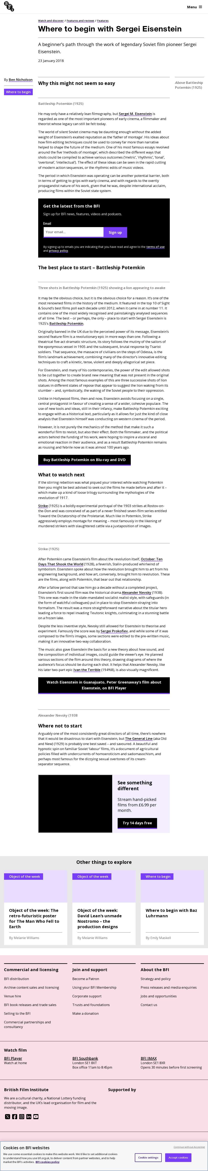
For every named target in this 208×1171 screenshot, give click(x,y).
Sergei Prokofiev (114, 631)
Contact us (149, 1004)
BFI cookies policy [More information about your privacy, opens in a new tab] (47, 1162)
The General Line (139, 738)
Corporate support (86, 996)
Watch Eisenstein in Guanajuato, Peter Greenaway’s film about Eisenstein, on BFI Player (104, 685)
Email (73, 229)
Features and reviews (80, 20)
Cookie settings (148, 1157)
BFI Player (13, 1058)
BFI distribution (16, 978)
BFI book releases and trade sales (30, 1004)
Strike (43, 505)
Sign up (115, 232)
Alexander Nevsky (136, 592)
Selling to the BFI (17, 1013)
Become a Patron (85, 978)
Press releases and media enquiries (169, 987)
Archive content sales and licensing (31, 987)
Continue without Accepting (189, 1146)
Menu (194, 7)
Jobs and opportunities (159, 996)
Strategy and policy (156, 978)
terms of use (155, 247)
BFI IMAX (149, 1058)
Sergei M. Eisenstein (135, 113)
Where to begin (18, 92)
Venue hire (12, 996)
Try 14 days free (137, 822)
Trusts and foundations (91, 1004)
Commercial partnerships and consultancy (27, 1024)
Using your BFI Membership (94, 987)
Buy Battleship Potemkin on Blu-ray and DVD (84, 459)
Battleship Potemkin (66, 323)
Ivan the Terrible (86, 669)
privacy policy (58, 251)
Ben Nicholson (21, 79)
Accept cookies (178, 1157)
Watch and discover (51, 20)
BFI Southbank (85, 1058)
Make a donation (85, 1013)
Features (103, 20)
